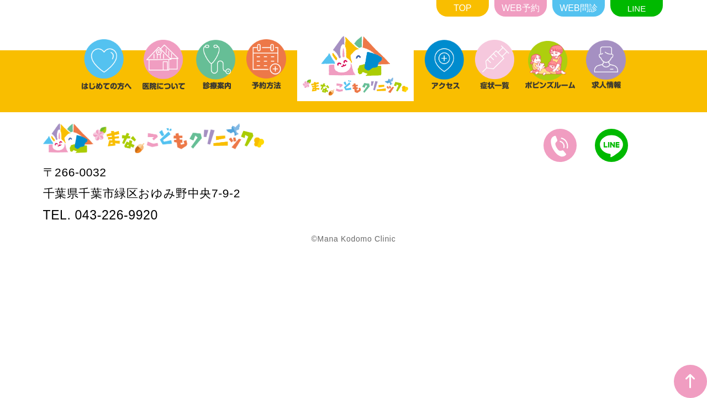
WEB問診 (578, 8)
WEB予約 (520, 8)
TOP (462, 8)
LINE (636, 8)
